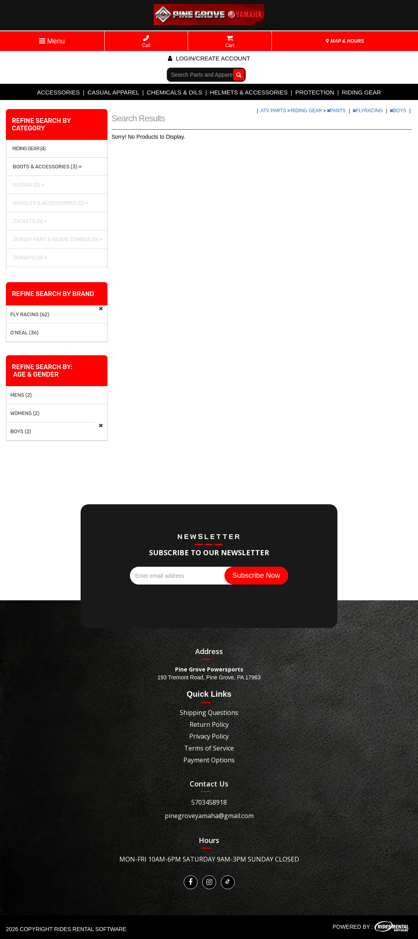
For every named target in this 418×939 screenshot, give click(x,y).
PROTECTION (314, 92)
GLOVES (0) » (27, 185)
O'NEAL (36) (24, 333)
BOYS (399, 110)
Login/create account (209, 58)
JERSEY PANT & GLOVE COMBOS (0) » (56, 239)
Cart (229, 41)
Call (146, 41)
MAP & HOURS (345, 41)
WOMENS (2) (25, 413)
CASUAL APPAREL (113, 92)
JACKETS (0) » (28, 221)
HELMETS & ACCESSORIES (249, 92)
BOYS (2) (20, 431)
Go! (237, 74)
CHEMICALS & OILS (174, 92)
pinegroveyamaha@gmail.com (209, 815)
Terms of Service (209, 748)
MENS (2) (21, 395)
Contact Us (209, 783)
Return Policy (209, 724)
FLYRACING (368, 110)
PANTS (337, 110)
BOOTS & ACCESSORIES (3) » (46, 167)
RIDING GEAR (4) (28, 148)
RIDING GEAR (361, 92)
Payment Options (209, 760)
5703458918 (209, 802)
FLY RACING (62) (29, 314)
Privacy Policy (209, 736)
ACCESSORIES (58, 92)
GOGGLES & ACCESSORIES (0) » (49, 203)
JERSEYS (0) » (28, 257)
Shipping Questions (209, 712)
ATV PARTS (273, 110)
